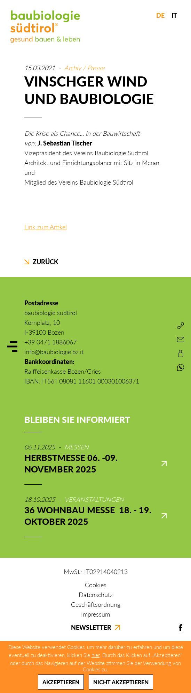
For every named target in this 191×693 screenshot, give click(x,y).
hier (95, 655)
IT (174, 15)
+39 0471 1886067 (50, 342)
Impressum (95, 614)
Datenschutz (96, 594)
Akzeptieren (60, 682)
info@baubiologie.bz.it (53, 352)
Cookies (95, 585)
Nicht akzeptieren (121, 682)
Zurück (41, 262)
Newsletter (95, 627)
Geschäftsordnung (95, 604)
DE (160, 15)
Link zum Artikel (45, 227)
